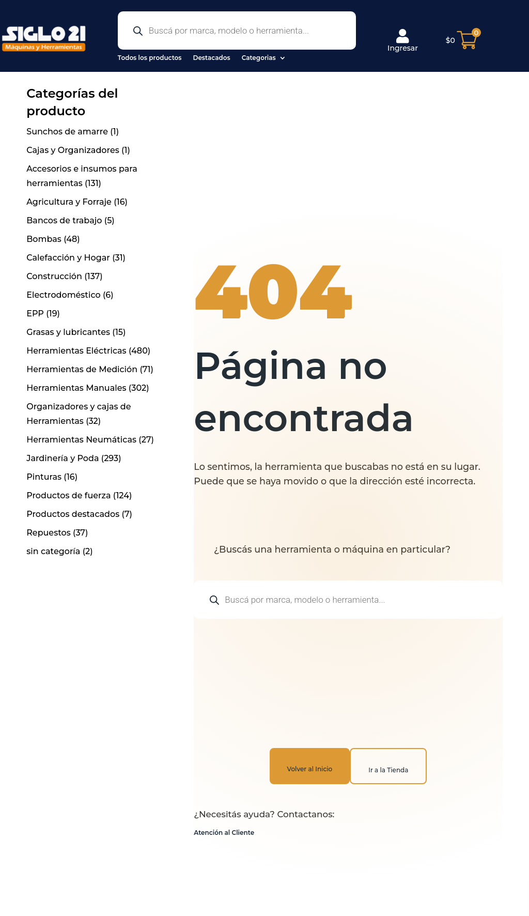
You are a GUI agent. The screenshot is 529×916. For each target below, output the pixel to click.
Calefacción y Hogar (68, 258)
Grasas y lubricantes (68, 332)
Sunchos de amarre (67, 131)
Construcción (54, 276)
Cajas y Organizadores (72, 150)
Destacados (211, 58)
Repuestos (48, 533)
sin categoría (53, 551)
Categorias (259, 58)
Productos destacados (72, 514)
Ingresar (402, 41)
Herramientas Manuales (76, 388)
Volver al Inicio (310, 769)
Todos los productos (150, 58)
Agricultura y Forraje (69, 202)
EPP (35, 313)
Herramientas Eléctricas (76, 351)
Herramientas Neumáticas (81, 440)
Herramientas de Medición (81, 369)
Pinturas (43, 477)
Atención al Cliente (224, 832)
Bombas (43, 239)
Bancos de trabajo (64, 220)
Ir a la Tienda (388, 770)
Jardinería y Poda (62, 458)
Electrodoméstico (63, 295)
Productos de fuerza (68, 495)
